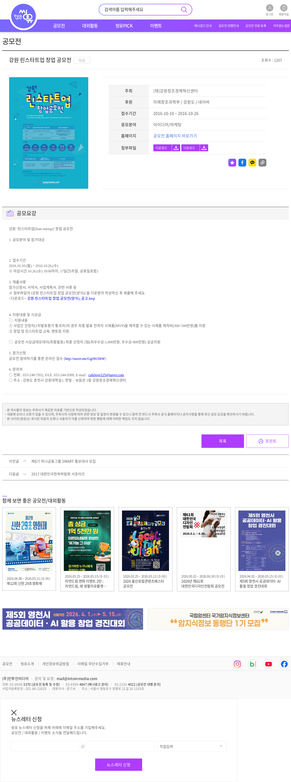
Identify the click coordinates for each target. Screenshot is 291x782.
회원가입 (284, 10)
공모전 (7, 663)
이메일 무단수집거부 (93, 663)
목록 (223, 441)
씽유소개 (27, 663)
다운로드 (161, 147)
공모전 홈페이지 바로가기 (175, 136)
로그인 (269, 10)
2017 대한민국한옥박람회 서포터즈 (58, 474)
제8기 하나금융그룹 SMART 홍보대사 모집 (63, 461)
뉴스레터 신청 (119, 765)
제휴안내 (123, 663)
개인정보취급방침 (55, 663)
